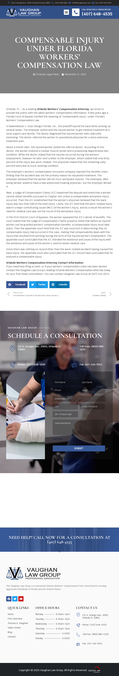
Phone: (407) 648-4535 (31, 364)
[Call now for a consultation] (75, 12)
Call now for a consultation (96, 9)
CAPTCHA (58, 439)
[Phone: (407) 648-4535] (12, 365)
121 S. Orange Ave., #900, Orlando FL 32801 (39, 348)
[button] (66, 12)
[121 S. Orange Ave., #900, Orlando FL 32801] (12, 349)
